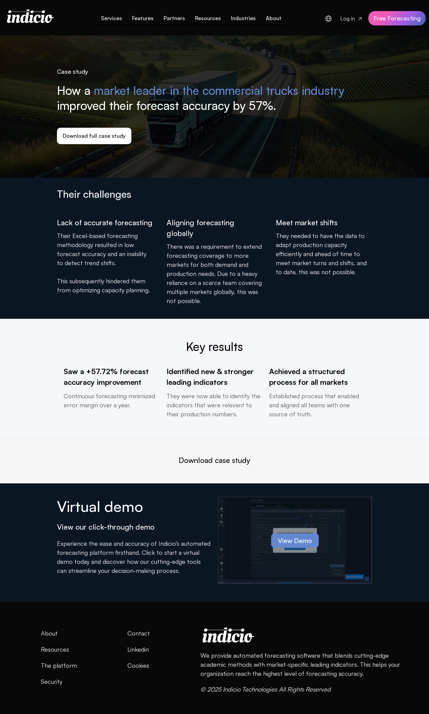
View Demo (295, 540)
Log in (351, 18)
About (274, 18)
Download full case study (94, 135)
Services (111, 18)
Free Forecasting (397, 18)
